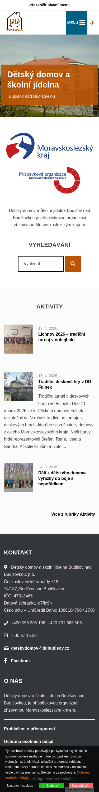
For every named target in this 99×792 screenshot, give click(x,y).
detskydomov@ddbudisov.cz (40, 648)
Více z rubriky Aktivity (73, 514)
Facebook (17, 661)
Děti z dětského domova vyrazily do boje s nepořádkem (62, 478)
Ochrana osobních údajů (29, 741)
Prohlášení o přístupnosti (29, 729)
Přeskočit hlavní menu (49, 5)
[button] (72, 23)
